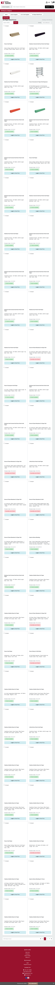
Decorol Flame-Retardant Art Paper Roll (37, 347)
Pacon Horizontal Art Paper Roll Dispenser (38, 81)
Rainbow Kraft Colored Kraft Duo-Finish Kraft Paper (14, 120)
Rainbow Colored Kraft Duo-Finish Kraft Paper (39, 43)
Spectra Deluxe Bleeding (34, 537)
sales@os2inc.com (27, 973)
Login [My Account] (48, 2)
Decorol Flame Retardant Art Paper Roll (37, 613)
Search (15, 22)
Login (27, 962)
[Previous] (43, 938)
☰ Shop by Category (6, 10)
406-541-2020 (27, 971)
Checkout (27, 954)
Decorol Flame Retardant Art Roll (36, 499)
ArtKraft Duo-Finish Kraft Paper (36, 461)
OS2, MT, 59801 (27, 970)
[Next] (49, 938)
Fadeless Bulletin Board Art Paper (36, 575)
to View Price (15, 59)
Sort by (39, 22)
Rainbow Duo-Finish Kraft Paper (11, 81)
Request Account (27, 964)
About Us (27, 957)
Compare (7, 25)
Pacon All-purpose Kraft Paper (10, 385)
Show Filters (6, 17)
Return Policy (27, 955)
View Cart (27, 952)
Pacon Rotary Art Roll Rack (35, 651)
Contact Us (27, 975)
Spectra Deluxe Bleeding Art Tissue (37, 879)
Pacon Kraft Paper (8, 43)
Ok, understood (32, 983)
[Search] (28, 6)
